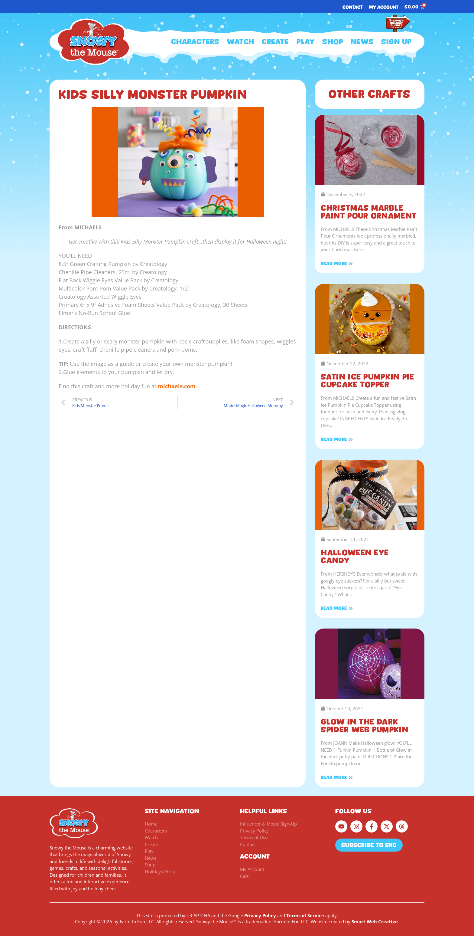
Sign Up (396, 42)
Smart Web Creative (375, 921)
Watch (240, 42)
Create (275, 42)
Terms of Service (305, 915)
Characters (195, 42)
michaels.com (177, 386)
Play (306, 42)
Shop (332, 42)
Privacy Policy (260, 915)
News (362, 42)
